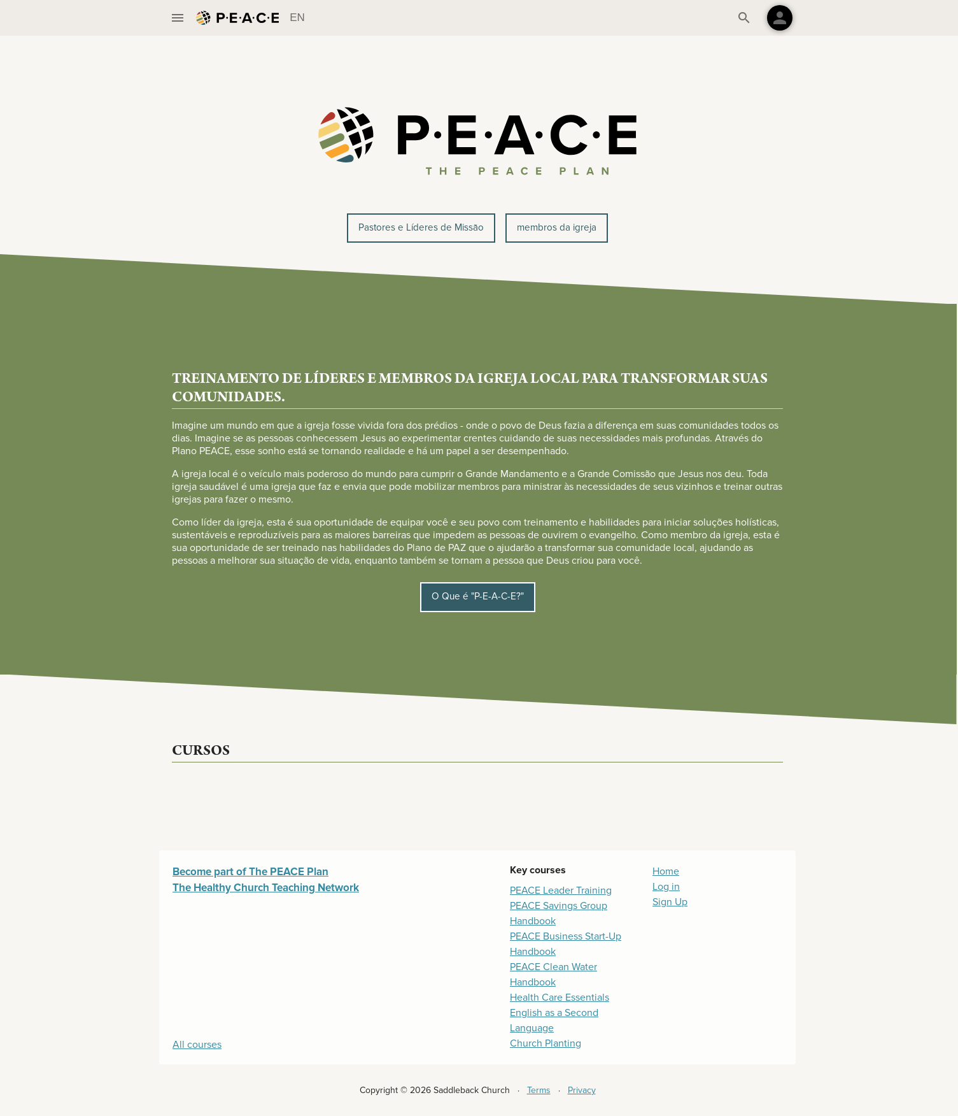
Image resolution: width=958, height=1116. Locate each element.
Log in (666, 886)
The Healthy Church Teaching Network (266, 887)
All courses (197, 1044)
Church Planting (545, 1043)
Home (665, 871)
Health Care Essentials (559, 997)
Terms (539, 1090)
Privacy (582, 1090)
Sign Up (669, 902)
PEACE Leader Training (561, 890)
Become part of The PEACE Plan (250, 871)
